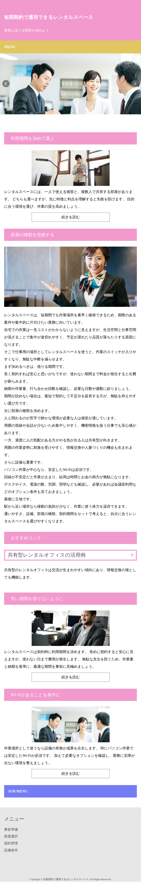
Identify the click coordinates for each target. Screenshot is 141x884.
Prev (6, 83)
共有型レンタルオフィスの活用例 (47, 555)
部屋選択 (11, 836)
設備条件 (11, 850)
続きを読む (70, 217)
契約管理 (11, 843)
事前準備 (11, 829)
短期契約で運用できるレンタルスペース (48, 17)
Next (135, 83)
